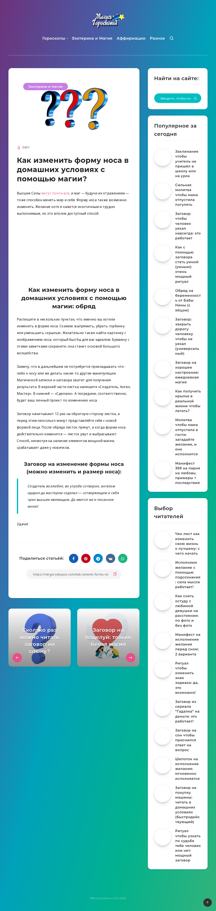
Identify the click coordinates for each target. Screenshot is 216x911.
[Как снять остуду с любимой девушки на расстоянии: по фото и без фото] (162, 602)
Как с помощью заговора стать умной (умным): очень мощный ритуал (187, 264)
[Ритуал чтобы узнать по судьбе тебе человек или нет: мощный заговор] (162, 837)
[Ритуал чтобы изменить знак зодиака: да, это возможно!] (162, 669)
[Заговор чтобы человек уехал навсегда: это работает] (162, 219)
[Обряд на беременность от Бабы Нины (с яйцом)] (162, 296)
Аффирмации (131, 38)
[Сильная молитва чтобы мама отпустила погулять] (162, 191)
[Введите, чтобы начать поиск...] (177, 98)
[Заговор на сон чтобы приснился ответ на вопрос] (162, 736)
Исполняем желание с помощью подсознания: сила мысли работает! (188, 575)
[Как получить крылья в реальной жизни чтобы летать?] (162, 397)
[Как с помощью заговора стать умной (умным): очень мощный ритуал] (162, 253)
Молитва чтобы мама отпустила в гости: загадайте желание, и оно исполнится (186, 437)
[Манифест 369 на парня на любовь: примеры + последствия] (162, 469)
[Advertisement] (74, 252)
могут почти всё (55, 193)
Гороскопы (53, 38)
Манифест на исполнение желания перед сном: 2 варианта (188, 644)
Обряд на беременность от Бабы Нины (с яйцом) (188, 300)
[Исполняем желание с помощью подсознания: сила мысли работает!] (162, 568)
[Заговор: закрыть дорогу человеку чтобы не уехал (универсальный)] (162, 325)
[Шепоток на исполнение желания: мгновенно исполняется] (162, 765)
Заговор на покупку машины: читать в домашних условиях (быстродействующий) (187, 805)
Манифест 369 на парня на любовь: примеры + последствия (187, 473)
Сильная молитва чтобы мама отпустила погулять (186, 195)
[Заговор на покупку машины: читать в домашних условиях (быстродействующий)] (162, 793)
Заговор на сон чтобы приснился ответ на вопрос (185, 740)
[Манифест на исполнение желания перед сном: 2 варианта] (162, 640)
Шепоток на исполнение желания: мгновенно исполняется (187, 769)
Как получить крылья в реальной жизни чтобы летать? (188, 401)
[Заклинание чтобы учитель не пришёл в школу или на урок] (162, 157)
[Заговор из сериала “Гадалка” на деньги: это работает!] (162, 707)
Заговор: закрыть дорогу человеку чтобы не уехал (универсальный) (187, 336)
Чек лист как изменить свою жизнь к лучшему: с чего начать (187, 543)
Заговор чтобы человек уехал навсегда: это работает (188, 226)
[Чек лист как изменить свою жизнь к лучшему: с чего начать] (162, 539)
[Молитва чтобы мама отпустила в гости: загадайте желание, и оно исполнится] (162, 426)
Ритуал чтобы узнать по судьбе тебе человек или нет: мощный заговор (188, 845)
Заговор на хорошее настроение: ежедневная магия (187, 372)
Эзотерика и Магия (92, 38)
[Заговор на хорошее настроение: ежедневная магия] (162, 368)
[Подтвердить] (195, 98)
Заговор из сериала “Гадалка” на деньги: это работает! (187, 711)
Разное (157, 38)
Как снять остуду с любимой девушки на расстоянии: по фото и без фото (187, 610)
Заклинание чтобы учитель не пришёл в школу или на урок (186, 164)
